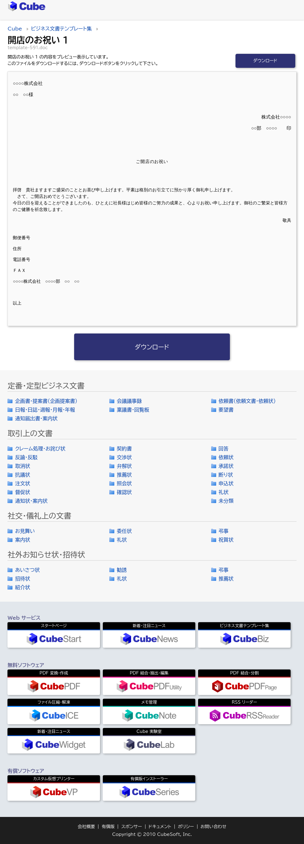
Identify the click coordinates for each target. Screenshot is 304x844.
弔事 (224, 531)
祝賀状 (226, 539)
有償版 (108, 826)
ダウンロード (265, 60)
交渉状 (124, 457)
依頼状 (226, 457)
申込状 (226, 483)
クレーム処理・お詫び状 (40, 448)
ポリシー (186, 826)
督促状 (22, 492)
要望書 (226, 409)
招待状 (22, 578)
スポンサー (131, 826)
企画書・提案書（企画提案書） (46, 401)
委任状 (124, 531)
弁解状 (124, 466)
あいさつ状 (27, 569)
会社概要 (86, 826)
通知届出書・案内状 (36, 418)
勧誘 (122, 569)
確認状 (124, 492)
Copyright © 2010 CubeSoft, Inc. (152, 834)
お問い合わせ (213, 826)
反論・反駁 (26, 457)
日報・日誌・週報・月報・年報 (45, 409)
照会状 (124, 483)
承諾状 (226, 466)
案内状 (22, 539)
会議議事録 (129, 401)
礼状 (224, 492)
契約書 (124, 448)
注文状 (22, 483)
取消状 (22, 466)
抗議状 (22, 474)
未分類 (226, 500)
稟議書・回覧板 (133, 409)
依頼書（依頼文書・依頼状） (247, 401)
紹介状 (22, 587)
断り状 (226, 474)
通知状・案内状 (31, 500)
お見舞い (25, 531)
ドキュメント (160, 826)
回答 (224, 448)
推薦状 (124, 474)
